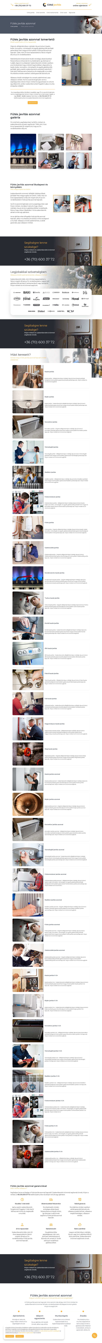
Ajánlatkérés (32, 102)
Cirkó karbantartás (52, 12)
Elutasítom (20, 1336)
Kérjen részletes (82, 3)
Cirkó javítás (30, 12)
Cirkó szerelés (40, 12)
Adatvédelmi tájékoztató (25, 1332)
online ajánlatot (80, 6)
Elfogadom (10, 1336)
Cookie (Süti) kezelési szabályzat (49, 1331)
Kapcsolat (72, 12)
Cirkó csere (63, 12)
